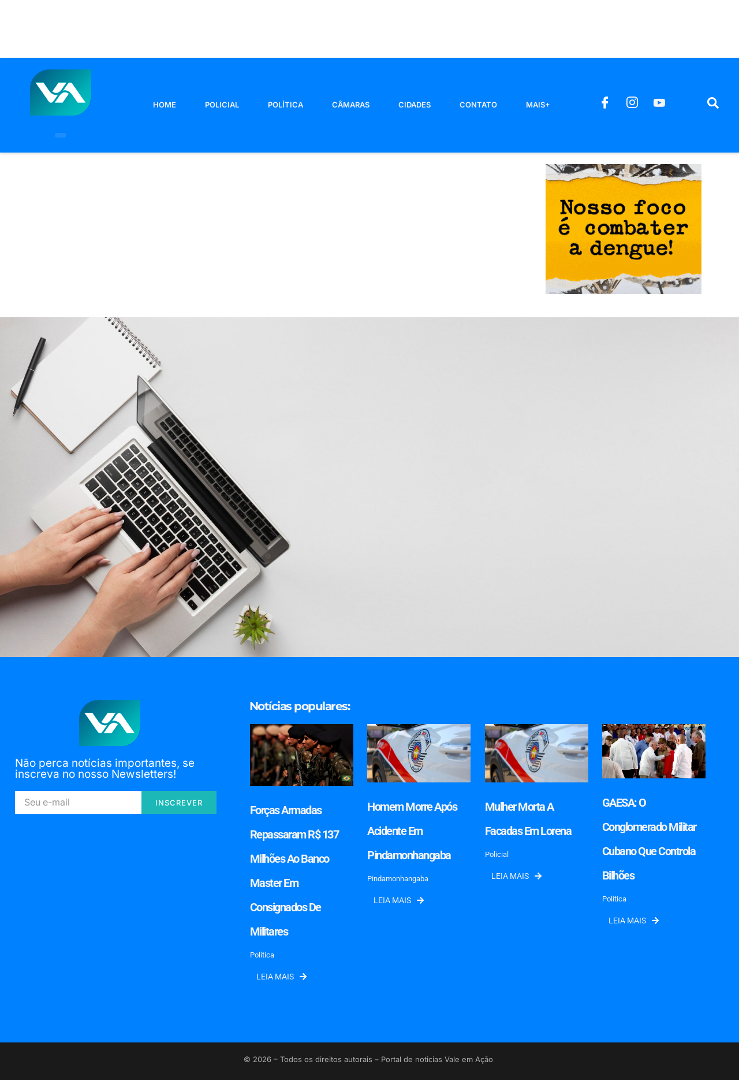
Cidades (414, 104)
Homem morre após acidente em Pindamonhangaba (412, 831)
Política (285, 104)
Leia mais (281, 976)
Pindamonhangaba (397, 878)
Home (164, 104)
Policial (222, 104)
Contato (478, 104)
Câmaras (351, 104)
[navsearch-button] (713, 105)
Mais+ (538, 104)
